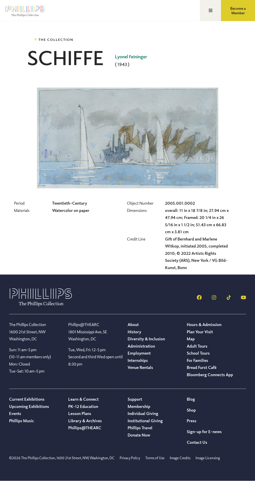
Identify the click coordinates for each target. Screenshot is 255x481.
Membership (139, 406)
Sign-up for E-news (204, 431)
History (134, 331)
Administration (141, 346)
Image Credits (180, 458)
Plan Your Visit (200, 331)
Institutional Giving (145, 420)
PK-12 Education (83, 406)
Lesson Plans (79, 413)
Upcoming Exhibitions (29, 406)
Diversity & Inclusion (146, 338)
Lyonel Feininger (131, 56)
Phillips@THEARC (84, 427)
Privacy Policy (130, 458)
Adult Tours (197, 346)
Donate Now (139, 434)
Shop (191, 409)
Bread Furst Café (201, 367)
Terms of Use (155, 458)
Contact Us (197, 442)
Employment (139, 353)
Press (191, 420)
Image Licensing (208, 458)
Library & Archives (85, 420)
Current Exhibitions (26, 399)
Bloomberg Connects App (210, 374)
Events (15, 413)
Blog (191, 399)
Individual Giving (143, 413)
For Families (197, 360)
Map (191, 338)
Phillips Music (21, 420)
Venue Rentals (140, 367)
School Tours (198, 353)
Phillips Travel (140, 427)
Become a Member (238, 10)
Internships (138, 360)
